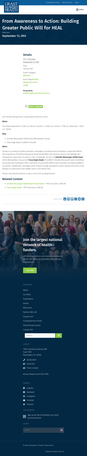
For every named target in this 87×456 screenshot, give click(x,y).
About (25, 290)
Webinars (27, 75)
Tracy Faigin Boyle (14, 187)
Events (26, 303)
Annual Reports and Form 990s (36, 374)
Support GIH (28, 316)
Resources (27, 308)
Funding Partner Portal (52, 2)
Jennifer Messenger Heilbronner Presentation (26, 184)
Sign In (77, 2)
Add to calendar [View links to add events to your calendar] (36, 107)
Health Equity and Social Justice (36, 93)
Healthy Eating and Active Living (31, 82)
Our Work (27, 294)
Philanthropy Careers (32, 325)
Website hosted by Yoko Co (55, 451)
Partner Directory (67, 2)
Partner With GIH (30, 312)
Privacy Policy (49, 445)
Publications (28, 299)
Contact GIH (28, 330)
